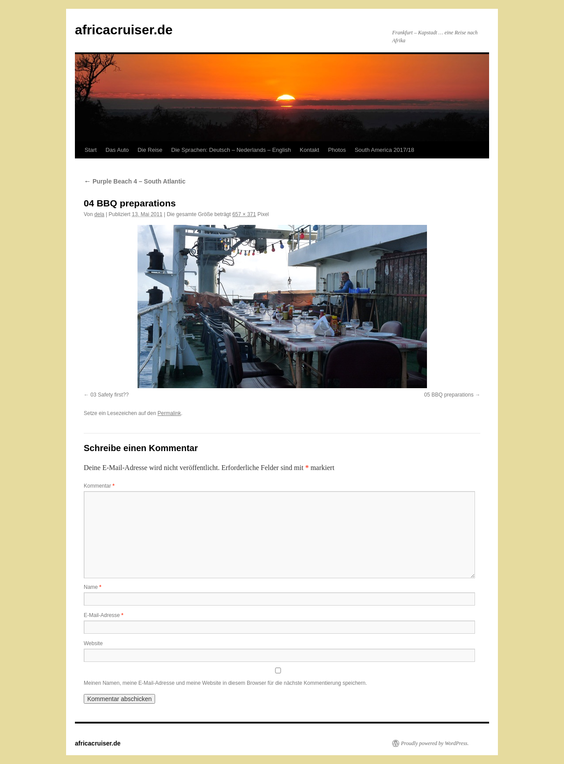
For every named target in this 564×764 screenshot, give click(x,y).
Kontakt (309, 150)
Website (93, 643)
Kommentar (99, 486)
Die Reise (149, 150)
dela (99, 214)
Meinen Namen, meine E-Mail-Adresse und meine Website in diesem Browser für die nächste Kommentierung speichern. (225, 683)
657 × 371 (244, 214)
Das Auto (117, 150)
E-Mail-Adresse (103, 615)
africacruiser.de (124, 29)
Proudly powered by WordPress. (435, 743)
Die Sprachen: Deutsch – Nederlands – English (231, 150)
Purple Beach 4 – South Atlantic (135, 181)
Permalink (169, 413)
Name (92, 587)
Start (90, 150)
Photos (336, 150)
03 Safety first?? (109, 395)
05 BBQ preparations (449, 395)
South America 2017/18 (384, 150)
